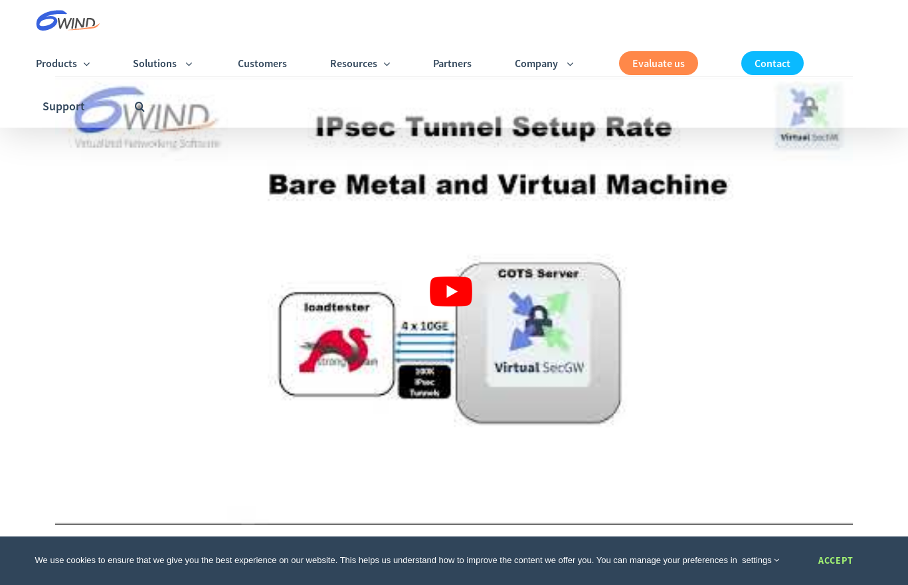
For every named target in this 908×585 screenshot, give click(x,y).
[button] (140, 106)
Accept (836, 560)
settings (760, 560)
